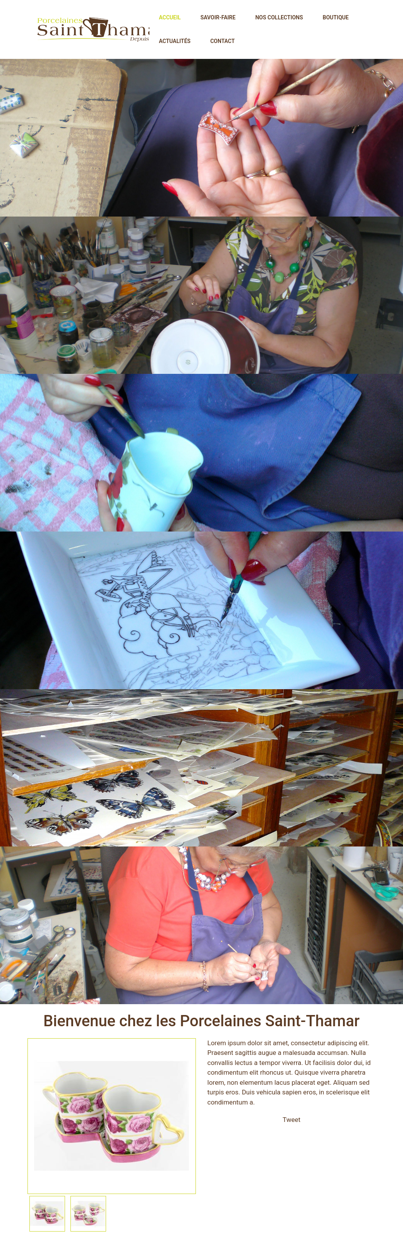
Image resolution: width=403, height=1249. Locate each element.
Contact (222, 41)
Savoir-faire (218, 17)
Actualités (175, 41)
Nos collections (279, 17)
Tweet (291, 1119)
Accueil (170, 17)
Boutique (336, 17)
